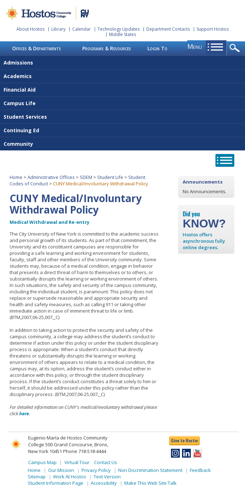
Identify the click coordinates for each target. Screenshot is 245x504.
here (24, 413)
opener (236, 48)
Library (58, 29)
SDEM (86, 177)
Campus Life (20, 103)
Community (18, 143)
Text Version (107, 476)
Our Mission (61, 470)
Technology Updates (119, 29)
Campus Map (42, 462)
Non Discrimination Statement (150, 470)
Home (16, 177)
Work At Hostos (69, 476)
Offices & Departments (36, 48)
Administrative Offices (51, 177)
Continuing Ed (21, 130)
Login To (157, 48)
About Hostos (30, 29)
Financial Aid (20, 89)
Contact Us (105, 462)
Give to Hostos (184, 440)
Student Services (25, 116)
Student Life (110, 177)
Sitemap (37, 476)
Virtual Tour (76, 462)
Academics (18, 76)
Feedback (200, 470)
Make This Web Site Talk (150, 483)
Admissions (18, 62)
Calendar (81, 29)
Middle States (122, 34)
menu (194, 46)
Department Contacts (168, 29)
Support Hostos (213, 29)
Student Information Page (55, 483)
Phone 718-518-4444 (84, 451)
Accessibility (104, 483)
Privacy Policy (96, 470)
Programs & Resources (106, 48)
